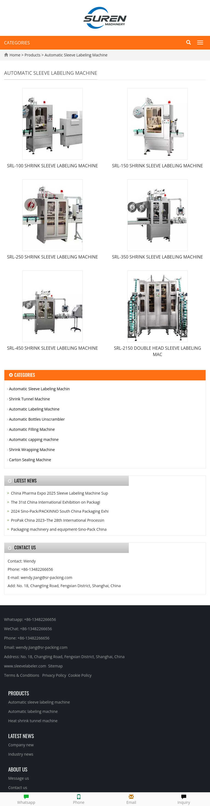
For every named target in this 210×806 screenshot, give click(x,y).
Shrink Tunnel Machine (29, 398)
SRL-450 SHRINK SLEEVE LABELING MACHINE (52, 348)
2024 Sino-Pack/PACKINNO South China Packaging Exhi (60, 511)
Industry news (20, 754)
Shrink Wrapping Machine (32, 449)
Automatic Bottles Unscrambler (37, 419)
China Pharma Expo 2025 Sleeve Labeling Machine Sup (59, 493)
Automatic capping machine (34, 439)
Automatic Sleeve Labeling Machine (76, 55)
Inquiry (184, 799)
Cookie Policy (80, 675)
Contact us (17, 787)
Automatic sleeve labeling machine (39, 702)
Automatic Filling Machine (32, 429)
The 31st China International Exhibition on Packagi (55, 502)
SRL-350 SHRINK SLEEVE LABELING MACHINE (157, 257)
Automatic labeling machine (33, 711)
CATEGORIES (17, 43)
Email (131, 799)
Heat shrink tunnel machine (32, 720)
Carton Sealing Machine (30, 459)
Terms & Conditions (21, 675)
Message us (18, 778)
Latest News (21, 735)
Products (33, 55)
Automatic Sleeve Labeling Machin (39, 388)
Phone (78, 799)
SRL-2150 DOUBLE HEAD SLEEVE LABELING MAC (157, 351)
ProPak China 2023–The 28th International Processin (57, 520)
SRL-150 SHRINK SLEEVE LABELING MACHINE (157, 166)
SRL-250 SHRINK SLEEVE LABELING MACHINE (52, 257)
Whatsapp (26, 799)
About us (17, 769)
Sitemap (55, 666)
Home (15, 55)
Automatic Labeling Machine (34, 409)
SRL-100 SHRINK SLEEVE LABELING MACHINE (52, 166)
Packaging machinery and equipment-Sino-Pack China (59, 529)
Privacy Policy (54, 675)
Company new (21, 744)
